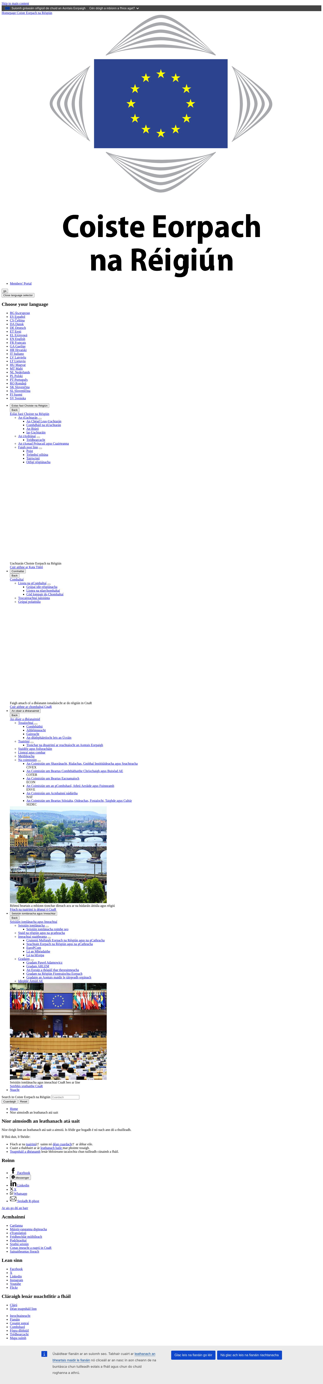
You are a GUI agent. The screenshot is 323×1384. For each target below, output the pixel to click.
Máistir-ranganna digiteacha (28, 1229)
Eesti (15, 331)
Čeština (17, 320)
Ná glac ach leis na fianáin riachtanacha (249, 1355)
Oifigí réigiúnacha (38, 462)
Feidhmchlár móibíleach (26, 1236)
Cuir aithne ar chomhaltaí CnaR (31, 706)
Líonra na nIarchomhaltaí (43, 590)
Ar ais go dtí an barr (15, 1208)
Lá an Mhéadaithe (38, 951)
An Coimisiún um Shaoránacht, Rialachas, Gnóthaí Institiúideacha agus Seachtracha (82, 763)
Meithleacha (26, 756)
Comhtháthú (34, 726)
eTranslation (18, 1233)
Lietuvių (18, 361)
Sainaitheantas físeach (24, 1251)
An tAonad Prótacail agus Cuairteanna (43, 443)
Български (20, 313)
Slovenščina (20, 391)
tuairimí (31, 1144)
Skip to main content (15, 3)
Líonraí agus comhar (31, 752)
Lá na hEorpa (35, 955)
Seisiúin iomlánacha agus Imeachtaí (33, 913)
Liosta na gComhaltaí (32, 583)
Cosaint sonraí (19, 1323)
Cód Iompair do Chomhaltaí (44, 594)
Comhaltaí (18, 571)
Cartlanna (16, 1225)
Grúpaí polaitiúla (29, 601)
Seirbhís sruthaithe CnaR (26, 1086)
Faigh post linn (28, 447)
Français (18, 342)
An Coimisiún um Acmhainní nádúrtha (52, 793)
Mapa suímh (18, 1338)
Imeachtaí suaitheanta (32, 936)
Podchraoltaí (18, 1240)
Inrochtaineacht (20, 1315)
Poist (29, 451)
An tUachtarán (28, 417)
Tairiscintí (33, 458)
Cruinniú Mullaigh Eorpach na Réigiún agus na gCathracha (65, 940)
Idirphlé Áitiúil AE (30, 981)
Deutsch (18, 328)
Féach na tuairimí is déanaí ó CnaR (33, 909)
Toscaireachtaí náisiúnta (34, 598)
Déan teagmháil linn (23, 1308)
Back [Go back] (15, 409)
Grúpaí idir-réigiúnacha (41, 587)
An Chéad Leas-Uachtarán (43, 421)
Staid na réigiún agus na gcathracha (41, 933)
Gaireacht (32, 734)
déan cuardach (62, 1144)
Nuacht (14, 1090)
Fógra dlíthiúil (19, 1330)
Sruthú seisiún (19, 1244)
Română (18, 383)
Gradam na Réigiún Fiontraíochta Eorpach (54, 973)
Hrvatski (18, 350)
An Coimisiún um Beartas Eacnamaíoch (52, 778)
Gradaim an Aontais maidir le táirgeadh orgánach (58, 977)
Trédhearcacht (35, 440)
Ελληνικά (18, 335)
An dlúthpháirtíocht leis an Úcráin (48, 737)
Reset (23, 1101)
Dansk (17, 324)
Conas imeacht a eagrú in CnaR (30, 1248)
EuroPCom (33, 947)
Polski (16, 376)
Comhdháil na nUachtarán (43, 425)
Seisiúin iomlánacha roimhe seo (47, 929)
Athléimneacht (36, 730)
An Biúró (32, 428)
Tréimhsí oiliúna (37, 454)
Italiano (17, 353)
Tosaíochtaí (26, 723)
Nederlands (20, 372)
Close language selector (18, 295)
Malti (16, 368)
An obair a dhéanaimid (25, 710)
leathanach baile (52, 1148)
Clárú (13, 1305)
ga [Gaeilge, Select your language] (4, 290)
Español (17, 316)
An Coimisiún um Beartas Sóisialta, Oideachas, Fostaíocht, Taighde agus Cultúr (79, 800)
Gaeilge (18, 346)
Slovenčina (20, 387)
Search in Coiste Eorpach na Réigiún (26, 1097)
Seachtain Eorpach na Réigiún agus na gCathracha (59, 944)
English (17, 339)
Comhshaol (17, 1327)
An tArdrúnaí (27, 436)
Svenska (18, 398)
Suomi (16, 394)
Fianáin (15, 1319)
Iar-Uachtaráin (36, 432)
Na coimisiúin (27, 760)
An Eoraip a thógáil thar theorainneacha (52, 970)
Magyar (18, 365)
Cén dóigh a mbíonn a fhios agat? (114, 8)
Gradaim (24, 959)
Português (19, 379)
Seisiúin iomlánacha (31, 925)
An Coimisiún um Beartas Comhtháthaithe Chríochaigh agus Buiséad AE (74, 771)
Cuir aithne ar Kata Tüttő (26, 567)
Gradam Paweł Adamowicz (44, 962)
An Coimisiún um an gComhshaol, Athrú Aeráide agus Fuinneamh (70, 786)
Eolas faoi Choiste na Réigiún (30, 405)
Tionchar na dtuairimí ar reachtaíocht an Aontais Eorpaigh (64, 745)
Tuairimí (23, 741)
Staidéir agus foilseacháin (35, 748)
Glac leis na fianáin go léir (193, 1355)
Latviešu (18, 357)
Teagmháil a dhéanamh (25, 1151)
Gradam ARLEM (37, 966)
